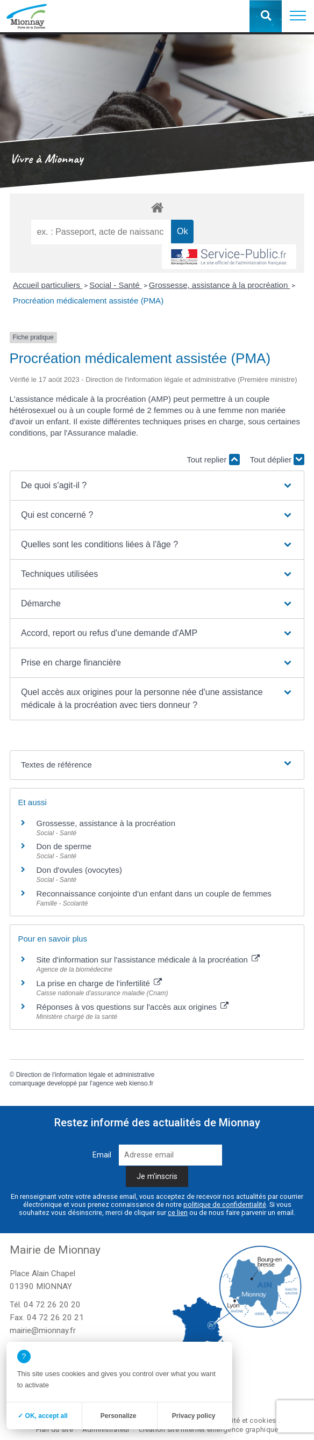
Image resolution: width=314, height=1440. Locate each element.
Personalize (119, 1416)
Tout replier (213, 459)
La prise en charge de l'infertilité (99, 983)
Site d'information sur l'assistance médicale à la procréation (148, 959)
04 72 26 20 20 (52, 1304)
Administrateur (106, 1429)
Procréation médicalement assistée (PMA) (88, 300)
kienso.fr (141, 1083)
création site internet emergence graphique (208, 1429)
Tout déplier (277, 459)
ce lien (178, 1213)
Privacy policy (194, 1416)
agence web (109, 1083)
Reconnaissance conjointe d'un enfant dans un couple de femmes (154, 893)
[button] (298, 16)
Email (101, 1155)
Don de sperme (64, 846)
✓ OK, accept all (43, 1416)
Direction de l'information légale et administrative (85, 1075)
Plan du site (54, 1429)
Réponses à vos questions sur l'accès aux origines (133, 1006)
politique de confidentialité (224, 1204)
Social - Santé (115, 285)
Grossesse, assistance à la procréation (219, 285)
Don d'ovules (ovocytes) (80, 869)
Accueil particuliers (47, 285)
